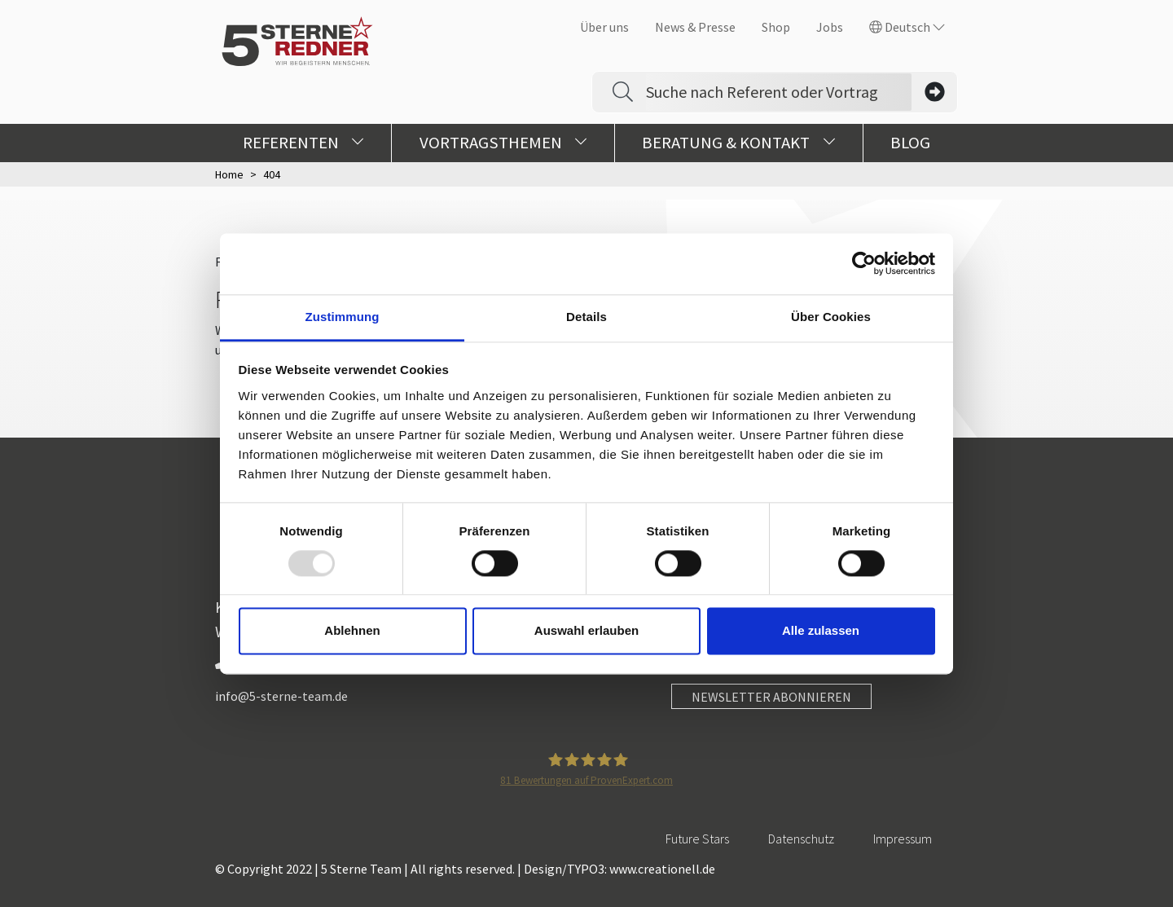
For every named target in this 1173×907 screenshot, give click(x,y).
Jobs (829, 27)
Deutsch (907, 27)
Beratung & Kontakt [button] (738, 142)
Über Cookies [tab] (831, 317)
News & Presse (695, 27)
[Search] (779, 92)
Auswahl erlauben (586, 631)
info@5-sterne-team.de (281, 696)
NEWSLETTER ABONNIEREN (771, 697)
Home (229, 174)
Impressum (902, 838)
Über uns (604, 27)
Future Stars (697, 838)
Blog (910, 142)
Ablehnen (352, 631)
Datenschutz (801, 838)
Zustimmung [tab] (342, 317)
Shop (776, 27)
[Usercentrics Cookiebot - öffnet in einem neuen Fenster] (864, 263)
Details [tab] (586, 317)
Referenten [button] (303, 142)
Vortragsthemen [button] (503, 142)
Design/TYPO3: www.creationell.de (619, 869)
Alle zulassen (820, 631)
